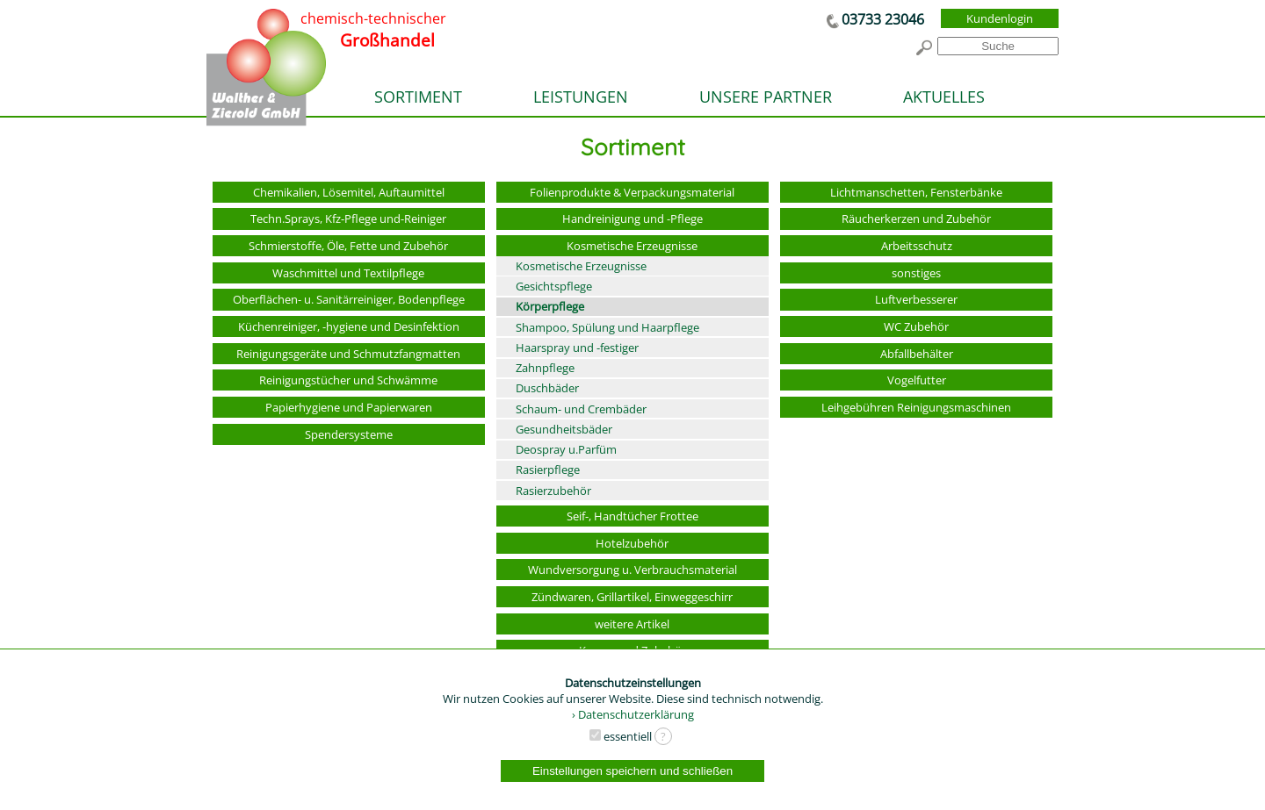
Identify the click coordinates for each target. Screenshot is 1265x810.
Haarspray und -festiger (577, 347)
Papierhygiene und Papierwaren (348, 407)
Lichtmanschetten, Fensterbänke (916, 192)
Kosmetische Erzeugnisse (632, 246)
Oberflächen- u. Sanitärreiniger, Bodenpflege (349, 299)
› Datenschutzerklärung (633, 714)
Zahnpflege (545, 368)
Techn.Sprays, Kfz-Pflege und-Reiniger (348, 218)
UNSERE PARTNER (765, 96)
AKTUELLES (944, 96)
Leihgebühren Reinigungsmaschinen (916, 407)
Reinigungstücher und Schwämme (348, 380)
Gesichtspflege (554, 286)
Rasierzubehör (553, 490)
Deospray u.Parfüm (566, 449)
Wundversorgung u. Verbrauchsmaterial (632, 569)
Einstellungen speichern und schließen (632, 771)
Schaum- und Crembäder (581, 409)
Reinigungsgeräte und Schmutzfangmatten (348, 354)
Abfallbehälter (916, 354)
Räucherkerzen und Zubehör (916, 218)
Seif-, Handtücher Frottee (632, 516)
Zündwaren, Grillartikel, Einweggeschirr (632, 597)
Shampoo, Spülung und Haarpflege (607, 327)
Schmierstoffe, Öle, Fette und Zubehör (348, 246)
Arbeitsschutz (916, 246)
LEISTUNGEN (580, 96)
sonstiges (916, 273)
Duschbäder (547, 388)
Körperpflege (550, 306)
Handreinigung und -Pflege (632, 218)
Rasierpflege (548, 469)
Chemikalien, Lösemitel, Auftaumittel (349, 192)
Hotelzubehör (632, 543)
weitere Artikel (632, 624)
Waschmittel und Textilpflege (348, 273)
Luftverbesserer (916, 299)
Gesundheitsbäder (564, 429)
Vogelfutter (916, 380)
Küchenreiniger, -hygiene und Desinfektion (348, 326)
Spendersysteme (349, 434)
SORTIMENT (418, 96)
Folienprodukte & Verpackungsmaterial (632, 192)
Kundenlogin (999, 18)
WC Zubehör (916, 326)
